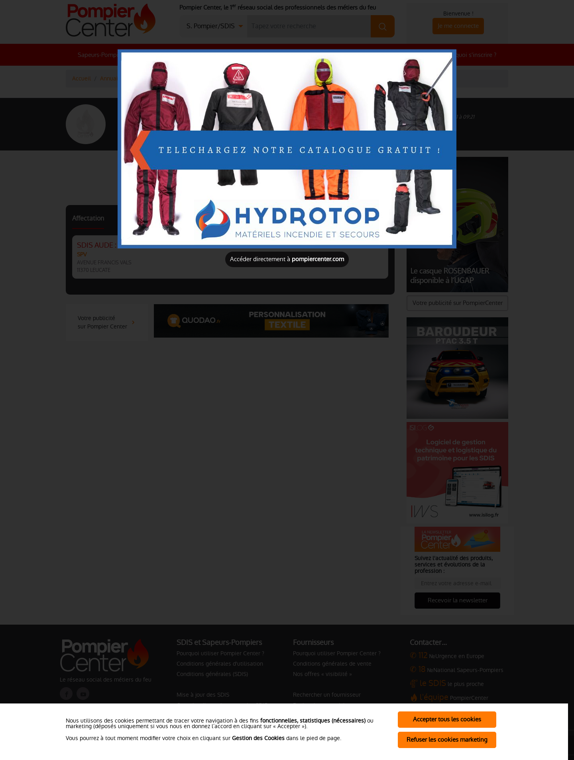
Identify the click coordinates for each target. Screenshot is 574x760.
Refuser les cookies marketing (447, 739)
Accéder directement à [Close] (287, 259)
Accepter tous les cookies (447, 719)
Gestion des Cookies (258, 738)
